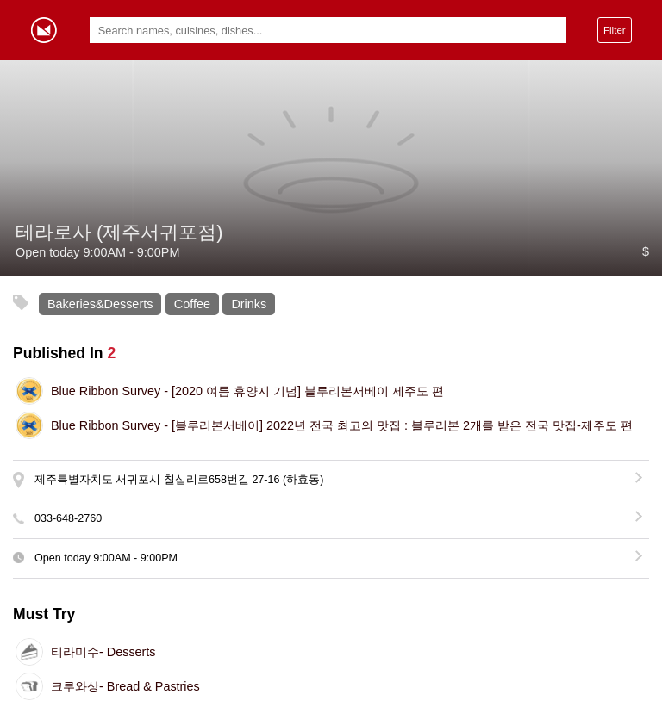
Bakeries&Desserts (100, 304)
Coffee (192, 304)
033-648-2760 (68, 518)
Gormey (44, 30)
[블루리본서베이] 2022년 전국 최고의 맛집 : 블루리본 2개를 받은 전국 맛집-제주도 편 (342, 425)
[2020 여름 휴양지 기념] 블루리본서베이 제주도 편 (247, 391)
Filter (614, 29)
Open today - (106, 558)
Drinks (248, 304)
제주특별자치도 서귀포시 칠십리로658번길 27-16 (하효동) (178, 480)
